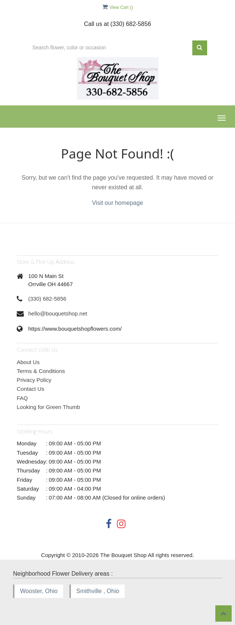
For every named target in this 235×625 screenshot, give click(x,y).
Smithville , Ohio (98, 591)
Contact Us (30, 389)
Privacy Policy (34, 380)
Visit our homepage (117, 203)
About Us (28, 362)
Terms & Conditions (41, 371)
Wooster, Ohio (39, 591)
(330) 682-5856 (47, 298)
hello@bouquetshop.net (57, 313)
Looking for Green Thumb (48, 407)
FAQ (22, 398)
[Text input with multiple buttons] (110, 47)
